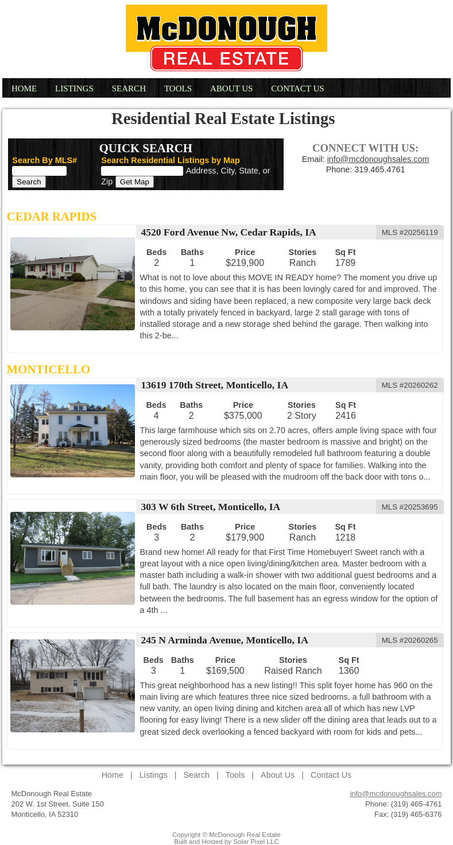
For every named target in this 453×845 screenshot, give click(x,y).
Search (129, 88)
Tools (178, 88)
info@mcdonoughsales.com (378, 159)
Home (24, 88)
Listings (74, 88)
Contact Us (297, 88)
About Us (231, 88)
